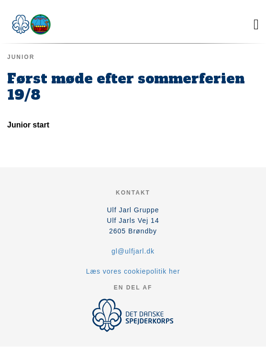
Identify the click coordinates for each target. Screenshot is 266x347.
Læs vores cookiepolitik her (133, 271)
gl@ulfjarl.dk (133, 251)
